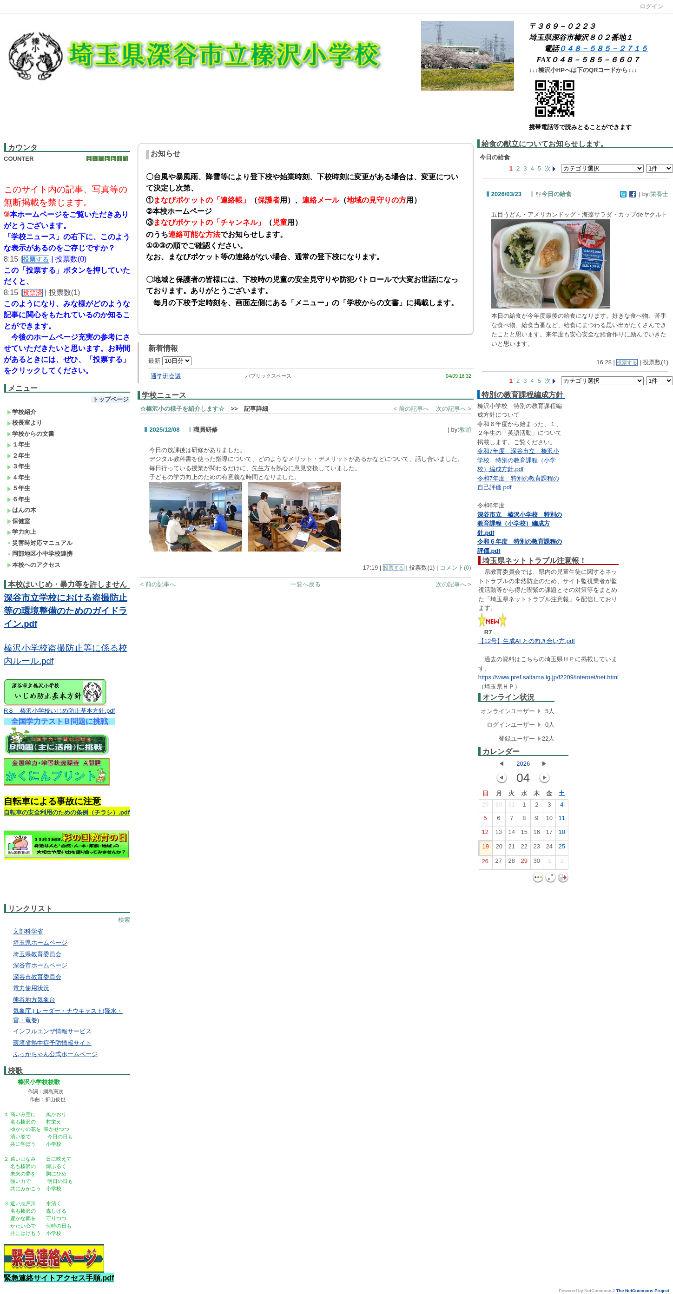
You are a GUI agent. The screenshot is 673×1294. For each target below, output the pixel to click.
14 (511, 834)
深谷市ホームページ (40, 965)
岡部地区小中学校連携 (40, 553)
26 (485, 863)
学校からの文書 (30, 433)
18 (562, 834)
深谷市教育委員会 (37, 976)
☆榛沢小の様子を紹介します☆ (182, 408)
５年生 (18, 488)
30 (498, 806)
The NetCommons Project (642, 1290)
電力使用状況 (31, 988)
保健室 (18, 521)
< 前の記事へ (411, 408)
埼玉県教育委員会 (37, 954)
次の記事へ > (453, 408)
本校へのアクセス (33, 564)
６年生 (18, 499)
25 (562, 848)
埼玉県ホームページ (40, 942)
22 (524, 848)
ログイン (652, 6)
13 (498, 834)
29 (485, 806)
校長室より (24, 422)
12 (485, 834)
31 (511, 806)
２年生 (18, 455)
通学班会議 (166, 376)
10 (549, 820)
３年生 (18, 466)
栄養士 (659, 193)
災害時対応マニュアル (40, 542)
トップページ (110, 399)
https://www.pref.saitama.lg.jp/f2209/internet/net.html (548, 677)
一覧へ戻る (305, 584)
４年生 (18, 477)
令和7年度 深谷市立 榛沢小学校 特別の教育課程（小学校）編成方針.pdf (518, 460)
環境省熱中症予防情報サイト (52, 1042)
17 (549, 834)
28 (511, 862)
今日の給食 (553, 193)
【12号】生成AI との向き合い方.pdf (526, 640)
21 (511, 848)
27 (498, 862)
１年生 (18, 444)
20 (499, 848)
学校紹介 (21, 411)
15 (524, 834)
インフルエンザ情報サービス (52, 1031)
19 (485, 848)
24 (549, 848)
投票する (393, 568)
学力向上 (21, 531)
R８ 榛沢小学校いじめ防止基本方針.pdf (59, 710)
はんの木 (21, 509)
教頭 (465, 429)
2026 (523, 763)
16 (537, 834)
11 (562, 820)
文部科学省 (28, 931)
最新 (169, 360)
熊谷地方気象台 (34, 999)
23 (537, 848)
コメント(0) (455, 567)
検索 (124, 919)
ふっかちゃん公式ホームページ (55, 1054)
